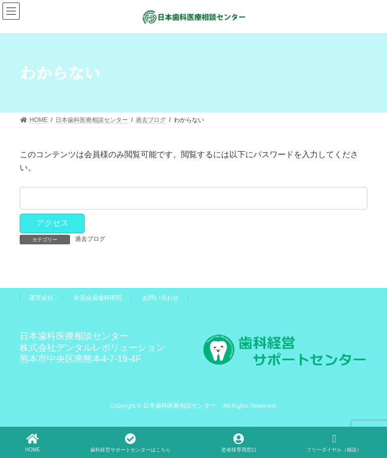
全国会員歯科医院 (98, 297)
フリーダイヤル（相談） (334, 442)
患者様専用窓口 (238, 442)
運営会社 (41, 297)
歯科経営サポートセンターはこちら (130, 442)
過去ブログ (90, 238)
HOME (32, 442)
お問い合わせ (161, 297)
